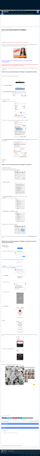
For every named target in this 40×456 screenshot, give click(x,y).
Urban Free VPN (8, 415)
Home (2, 27)
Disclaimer (22, 11)
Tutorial (3, 27)
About (11, 11)
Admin (2, 31)
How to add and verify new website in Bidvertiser (11, 101)
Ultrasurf (5, 415)
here (10, 167)
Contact (16, 11)
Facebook (25, 11)
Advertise (13, 11)
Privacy (19, 11)
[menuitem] (30, 14)
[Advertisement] (20, 5)
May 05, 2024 (4, 431)
